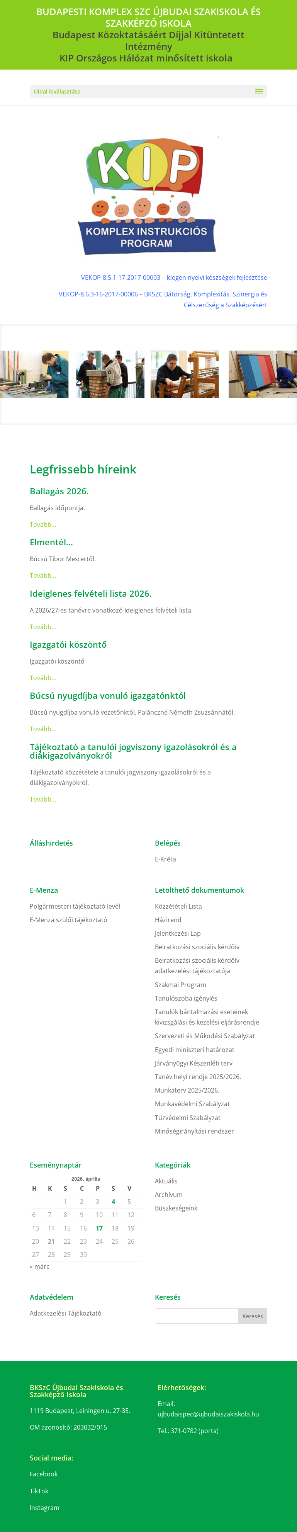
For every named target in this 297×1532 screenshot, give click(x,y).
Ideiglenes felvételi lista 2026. (91, 593)
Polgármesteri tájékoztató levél (75, 906)
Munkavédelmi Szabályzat (192, 1104)
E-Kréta (165, 859)
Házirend (168, 920)
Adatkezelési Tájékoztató (66, 1313)
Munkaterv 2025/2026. (187, 1090)
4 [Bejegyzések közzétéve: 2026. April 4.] (113, 1201)
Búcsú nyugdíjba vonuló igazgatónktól (108, 695)
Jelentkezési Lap (178, 933)
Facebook (44, 1474)
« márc (39, 1266)
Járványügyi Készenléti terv (194, 1063)
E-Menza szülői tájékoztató (68, 920)
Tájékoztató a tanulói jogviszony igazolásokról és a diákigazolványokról (133, 751)
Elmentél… (51, 542)
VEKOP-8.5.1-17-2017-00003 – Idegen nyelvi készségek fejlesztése (174, 277)
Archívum (169, 1194)
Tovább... (43, 524)
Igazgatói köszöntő (68, 644)
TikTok (39, 1491)
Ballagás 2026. (59, 491)
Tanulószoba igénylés (186, 998)
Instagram (44, 1507)
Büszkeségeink (176, 1208)
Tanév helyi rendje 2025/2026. (198, 1076)
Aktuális (166, 1181)
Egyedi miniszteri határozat (194, 1049)
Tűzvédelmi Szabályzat (188, 1117)
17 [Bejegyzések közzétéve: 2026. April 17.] (99, 1228)
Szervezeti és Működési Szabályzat (205, 1036)
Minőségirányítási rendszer (194, 1131)
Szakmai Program (180, 984)
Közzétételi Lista (178, 906)
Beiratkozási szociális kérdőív (197, 947)
